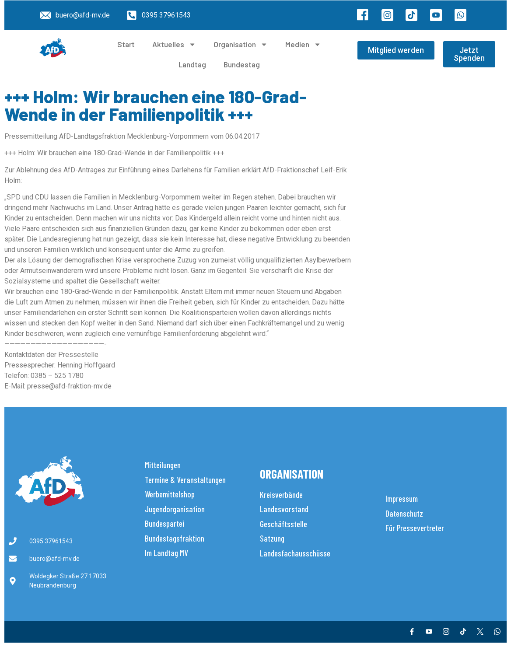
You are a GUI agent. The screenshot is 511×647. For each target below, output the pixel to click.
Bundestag (242, 64)
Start (126, 44)
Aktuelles (174, 44)
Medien (303, 44)
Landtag (192, 64)
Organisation (241, 44)
